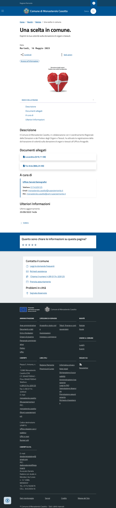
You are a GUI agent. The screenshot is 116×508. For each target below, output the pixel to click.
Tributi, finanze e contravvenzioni (67, 327)
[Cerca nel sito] (92, 11)
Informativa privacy (67, 364)
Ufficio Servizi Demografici (35, 182)
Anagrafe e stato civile (48, 327)
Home (22, 22)
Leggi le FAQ (64, 385)
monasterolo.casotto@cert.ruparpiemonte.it (46, 193)
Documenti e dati (26, 329)
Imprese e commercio (48, 336)
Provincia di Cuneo (47, 368)
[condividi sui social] (26, 55)
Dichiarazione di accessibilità (67, 374)
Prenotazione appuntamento (67, 396)
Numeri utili (24, 440)
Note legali (63, 368)
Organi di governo (27, 336)
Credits (64, 498)
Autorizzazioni (45, 333)
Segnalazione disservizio (67, 390)
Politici (22, 348)
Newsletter (83, 367)
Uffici (22, 351)
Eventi (81, 348)
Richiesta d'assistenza (67, 402)
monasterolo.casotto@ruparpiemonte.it (45, 190)
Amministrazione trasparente (67, 381)
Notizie (38, 22)
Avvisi (81, 329)
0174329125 (36, 187)
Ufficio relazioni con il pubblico (28, 430)
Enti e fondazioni (26, 333)
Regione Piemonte (26, 3)
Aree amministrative (28, 325)
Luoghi (81, 345)
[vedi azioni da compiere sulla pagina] (66, 55)
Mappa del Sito (84, 498)
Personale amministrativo (28, 342)
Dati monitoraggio (27, 498)
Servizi (47, 498)
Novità (30, 22)
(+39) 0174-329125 (28, 385)
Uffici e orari (24, 436)
